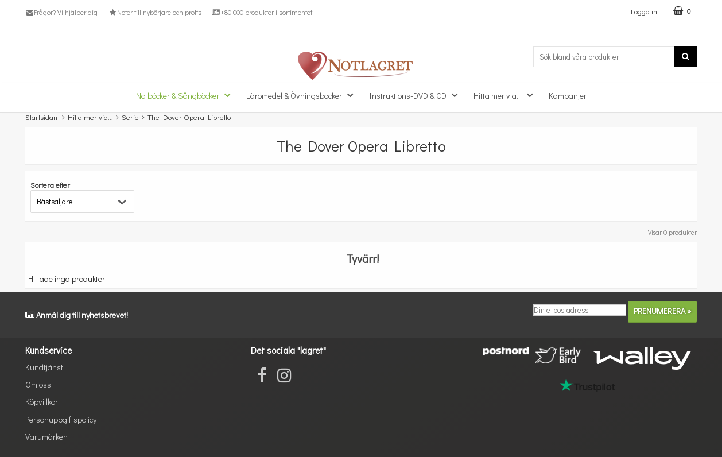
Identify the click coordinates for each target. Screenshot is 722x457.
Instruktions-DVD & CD (416, 95)
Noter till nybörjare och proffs (154, 12)
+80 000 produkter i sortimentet (262, 12)
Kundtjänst (44, 367)
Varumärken (46, 436)
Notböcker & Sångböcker (186, 95)
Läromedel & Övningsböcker (303, 95)
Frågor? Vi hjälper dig (61, 12)
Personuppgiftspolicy (60, 419)
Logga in (644, 11)
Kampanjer (568, 95)
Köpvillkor (41, 401)
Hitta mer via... (506, 95)
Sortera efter (50, 184)
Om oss (38, 384)
